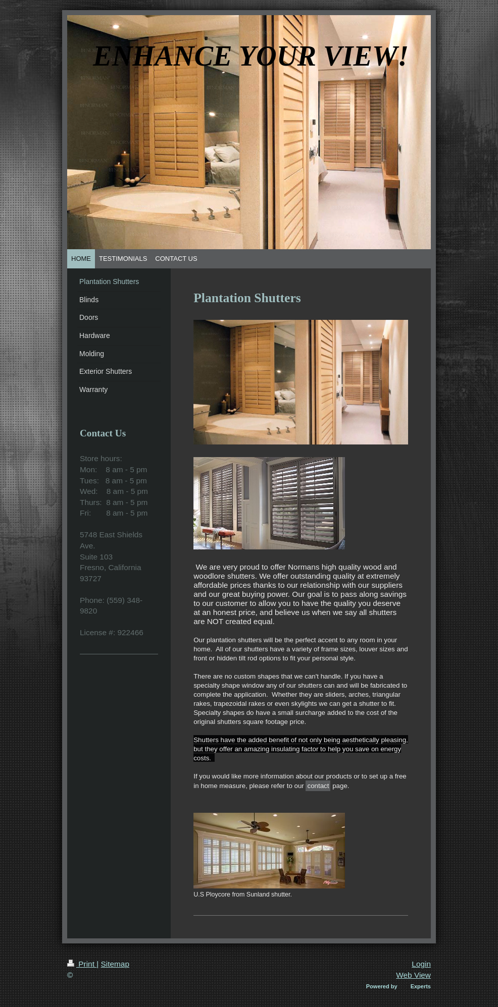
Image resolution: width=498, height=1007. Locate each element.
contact (318, 786)
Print (81, 964)
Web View (413, 975)
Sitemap (115, 964)
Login (421, 964)
